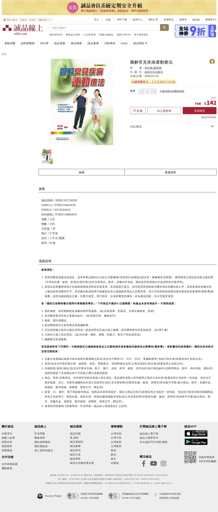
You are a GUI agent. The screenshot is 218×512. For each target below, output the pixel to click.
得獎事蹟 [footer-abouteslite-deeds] (7, 450)
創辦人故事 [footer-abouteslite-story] (8, 437)
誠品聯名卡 (140, 43)
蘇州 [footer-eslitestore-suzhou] (113, 454)
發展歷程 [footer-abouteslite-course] (7, 446)
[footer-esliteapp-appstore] (196, 433)
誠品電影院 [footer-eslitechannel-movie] (76, 441)
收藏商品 (169, 19)
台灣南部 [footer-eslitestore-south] (116, 442)
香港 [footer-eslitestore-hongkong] (113, 450)
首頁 (4, 54)
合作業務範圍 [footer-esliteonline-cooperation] (10, 464)
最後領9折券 (55, 34)
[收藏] (138, 110)
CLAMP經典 (89, 34)
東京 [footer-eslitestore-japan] (113, 458)
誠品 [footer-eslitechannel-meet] (76, 437)
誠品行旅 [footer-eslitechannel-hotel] (75, 454)
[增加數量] (154, 91)
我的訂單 (153, 19)
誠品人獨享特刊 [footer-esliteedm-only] (149, 437)
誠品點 (196, 19)
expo (124, 43)
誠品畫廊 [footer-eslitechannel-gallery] (75, 446)
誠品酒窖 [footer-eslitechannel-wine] (75, 458)
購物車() (211, 19)
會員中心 (138, 19)
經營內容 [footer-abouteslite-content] (7, 442)
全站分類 (9, 43)
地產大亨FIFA (124, 34)
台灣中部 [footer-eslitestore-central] (116, 437)
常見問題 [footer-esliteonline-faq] (39, 433)
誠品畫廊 (93, 43)
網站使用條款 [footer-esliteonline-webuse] (42, 442)
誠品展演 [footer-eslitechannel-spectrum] (75, 450)
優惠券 (183, 19)
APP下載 (122, 19)
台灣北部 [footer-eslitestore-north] (116, 433)
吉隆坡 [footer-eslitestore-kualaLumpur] (115, 463)
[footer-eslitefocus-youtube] (153, 463)
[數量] (147, 91)
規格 (82, 172)
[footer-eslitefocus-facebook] (144, 463)
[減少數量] (141, 91)
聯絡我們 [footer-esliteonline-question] (39, 437)
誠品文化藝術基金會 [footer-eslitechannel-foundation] (82, 462)
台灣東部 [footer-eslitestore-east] (116, 446)
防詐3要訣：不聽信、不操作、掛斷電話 (27, 20)
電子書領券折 (141, 34)
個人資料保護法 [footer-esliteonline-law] (43, 450)
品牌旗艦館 (28, 43)
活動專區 (110, 43)
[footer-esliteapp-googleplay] (196, 441)
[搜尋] (104, 27)
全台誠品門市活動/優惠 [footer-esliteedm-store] (154, 442)
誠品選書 (59, 43)
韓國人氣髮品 (106, 34)
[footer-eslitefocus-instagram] (163, 463)
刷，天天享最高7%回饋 (154, 82)
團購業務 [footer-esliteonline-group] (7, 468)
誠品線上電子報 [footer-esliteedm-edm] (149, 433)
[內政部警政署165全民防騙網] (200, 457)
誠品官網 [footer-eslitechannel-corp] (75, 433)
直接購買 (199, 111)
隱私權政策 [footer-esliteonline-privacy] (41, 446)
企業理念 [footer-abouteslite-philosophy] (7, 433)
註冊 (108, 19)
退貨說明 (170, 172)
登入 (96, 19)
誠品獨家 (76, 43)
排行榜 (44, 43)
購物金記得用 (73, 34)
